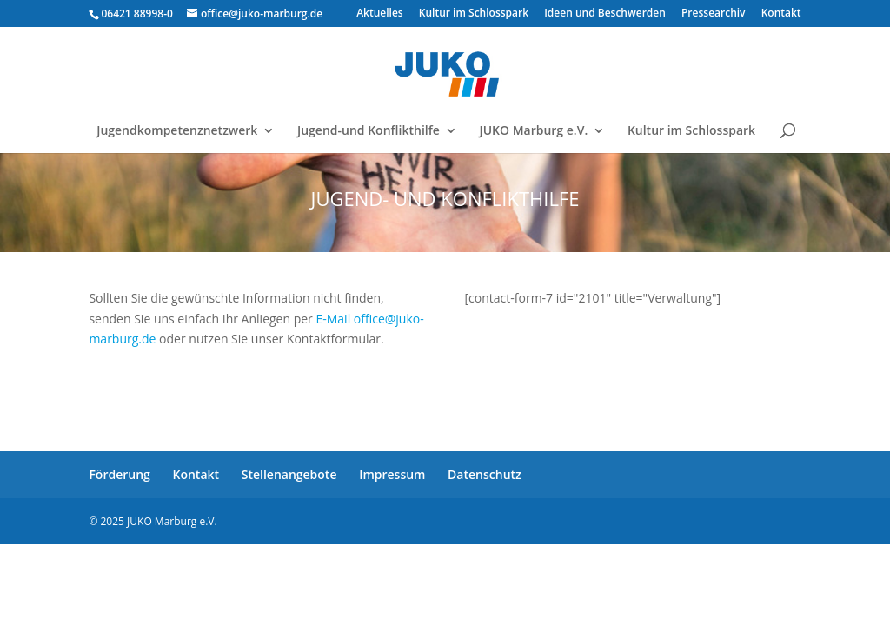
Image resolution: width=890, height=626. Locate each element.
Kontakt (781, 14)
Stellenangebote (289, 474)
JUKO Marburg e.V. (533, 131)
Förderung (119, 474)
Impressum (392, 474)
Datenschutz (484, 474)
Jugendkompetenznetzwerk (176, 131)
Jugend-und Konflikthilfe (368, 131)
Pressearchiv (713, 14)
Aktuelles (379, 14)
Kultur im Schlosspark (473, 14)
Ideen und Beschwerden (605, 14)
